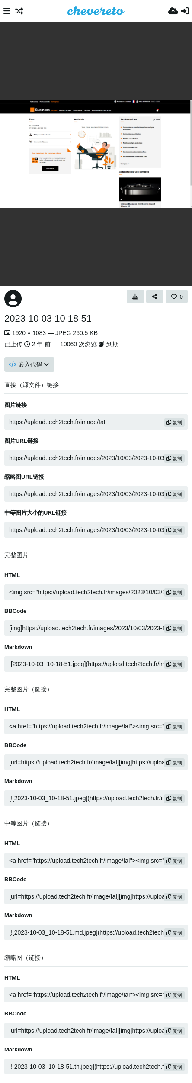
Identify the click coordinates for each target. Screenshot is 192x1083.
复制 (174, 422)
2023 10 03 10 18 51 (48, 318)
